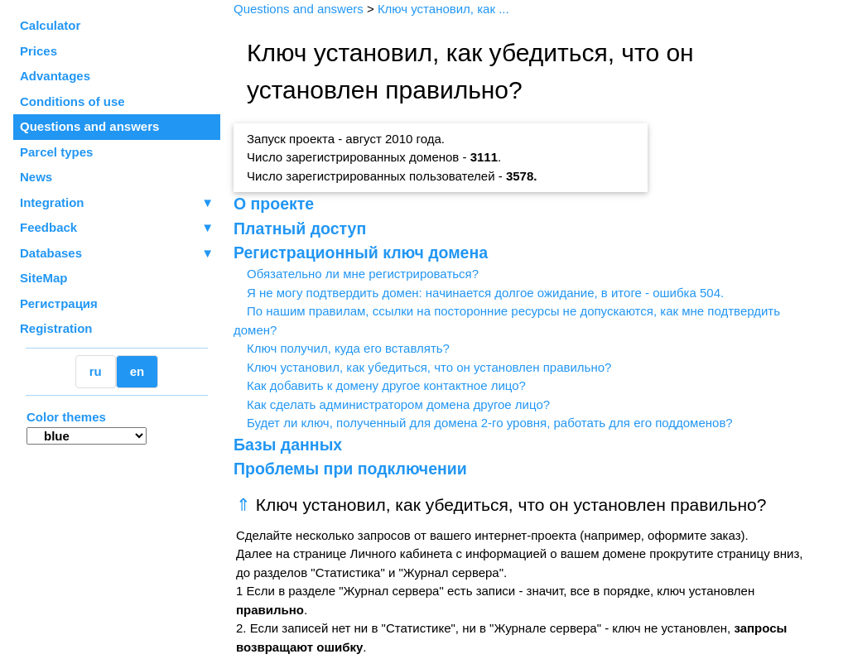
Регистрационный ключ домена (361, 252)
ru (95, 371)
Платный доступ (300, 228)
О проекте (274, 204)
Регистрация (59, 303)
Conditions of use (72, 101)
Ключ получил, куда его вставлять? (348, 348)
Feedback (117, 228)
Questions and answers (89, 126)
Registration (56, 328)
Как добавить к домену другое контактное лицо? (386, 385)
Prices (38, 51)
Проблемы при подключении (350, 468)
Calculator (50, 25)
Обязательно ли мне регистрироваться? (363, 274)
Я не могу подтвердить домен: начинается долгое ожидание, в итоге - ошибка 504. (485, 293)
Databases (51, 253)
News (36, 177)
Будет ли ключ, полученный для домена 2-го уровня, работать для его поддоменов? (490, 423)
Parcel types (56, 152)
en (137, 371)
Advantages (55, 76)
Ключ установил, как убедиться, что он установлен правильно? (429, 367)
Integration (117, 203)
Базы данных (288, 444)
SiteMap (44, 278)
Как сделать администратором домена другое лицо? (398, 404)
